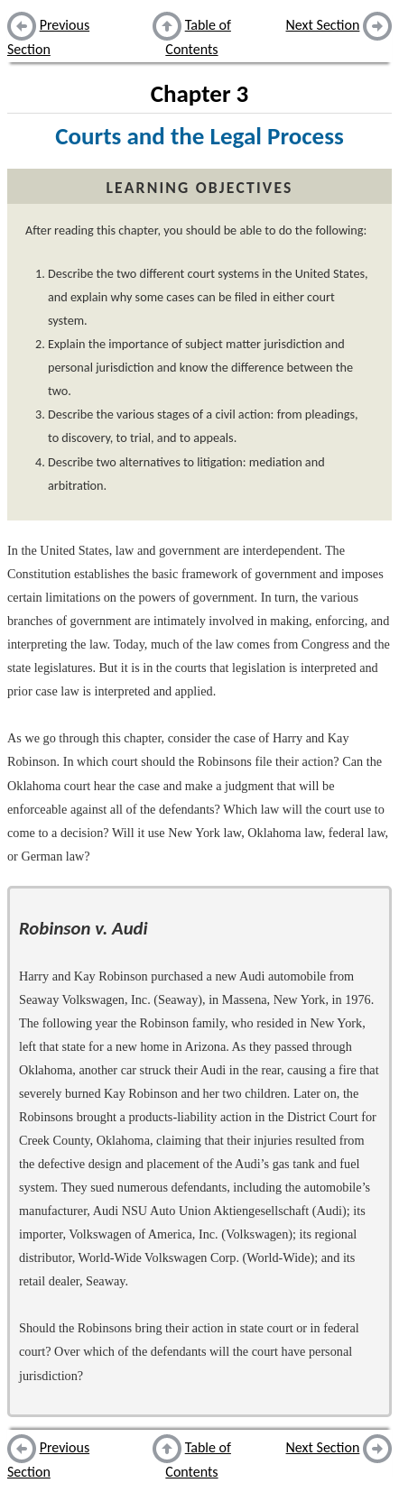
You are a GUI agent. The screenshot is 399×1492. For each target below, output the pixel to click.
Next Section (323, 24)
